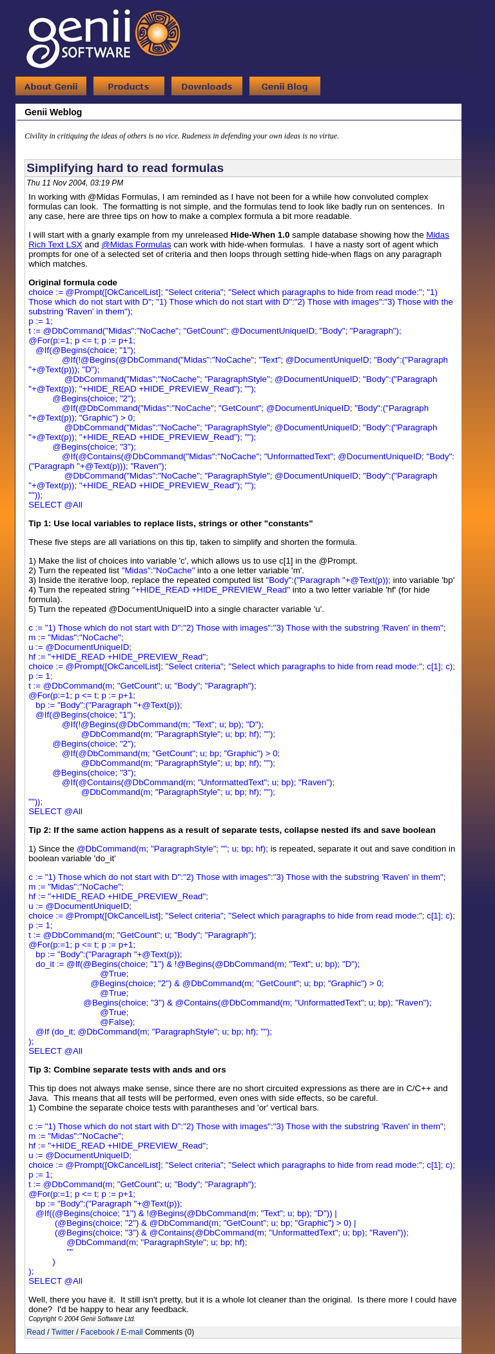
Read (35, 1332)
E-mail (132, 1332)
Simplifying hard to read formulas (125, 168)
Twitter (63, 1332)
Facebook (98, 1332)
